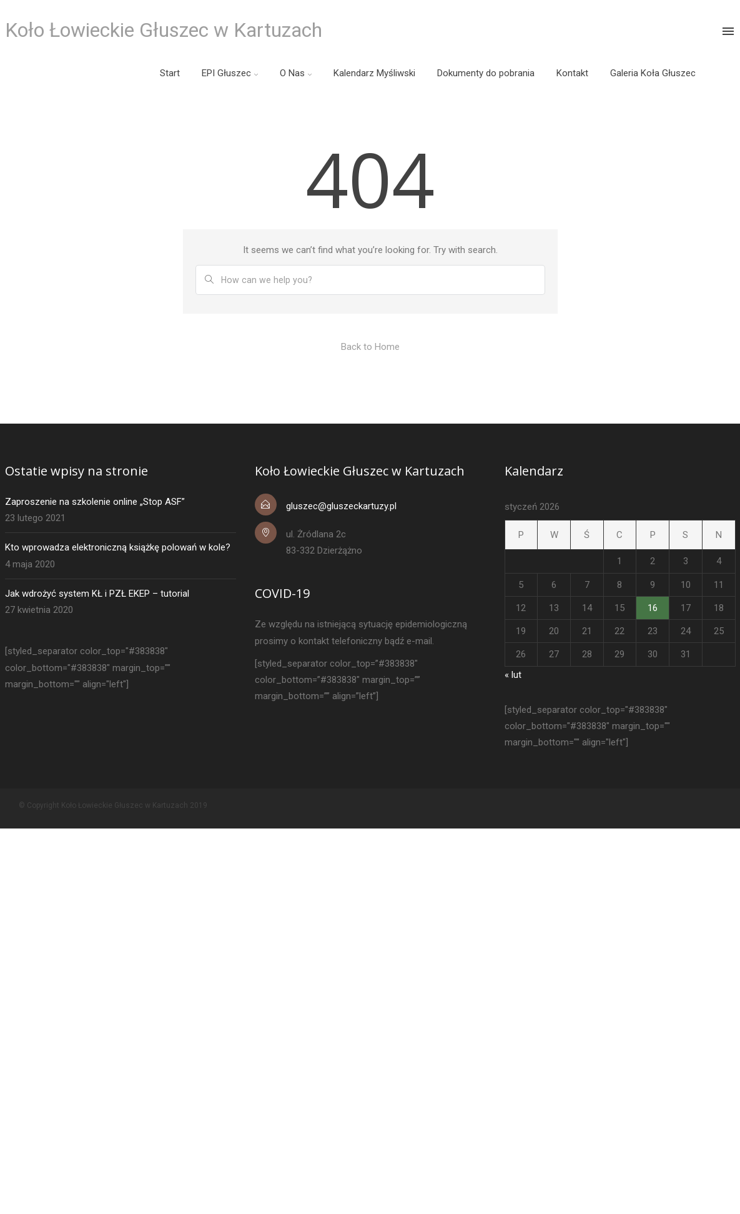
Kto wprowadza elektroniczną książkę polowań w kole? (117, 547)
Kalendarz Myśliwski (374, 73)
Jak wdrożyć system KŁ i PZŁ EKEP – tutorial (97, 593)
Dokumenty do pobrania (486, 73)
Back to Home (370, 346)
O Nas (292, 73)
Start (170, 73)
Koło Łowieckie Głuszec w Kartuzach (163, 30)
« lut (513, 674)
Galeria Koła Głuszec (653, 73)
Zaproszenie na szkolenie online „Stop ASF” (95, 501)
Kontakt (572, 73)
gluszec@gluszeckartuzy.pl (341, 506)
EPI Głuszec (226, 73)
